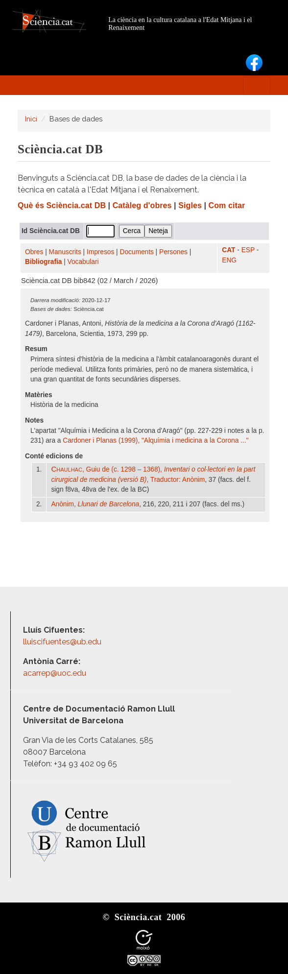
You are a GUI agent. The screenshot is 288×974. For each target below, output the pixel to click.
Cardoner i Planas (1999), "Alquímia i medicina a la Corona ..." (155, 440)
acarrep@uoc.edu (54, 673)
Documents (137, 252)
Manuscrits (65, 252)
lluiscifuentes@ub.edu (63, 641)
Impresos (100, 252)
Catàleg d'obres (142, 205)
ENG (229, 260)
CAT (228, 250)
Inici (31, 119)
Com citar (227, 205)
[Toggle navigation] (256, 85)
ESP (248, 250)
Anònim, (95, 504)
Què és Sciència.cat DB (62, 205)
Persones (173, 252)
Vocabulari (83, 261)
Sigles (190, 205)
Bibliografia (43, 261)
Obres (34, 252)
